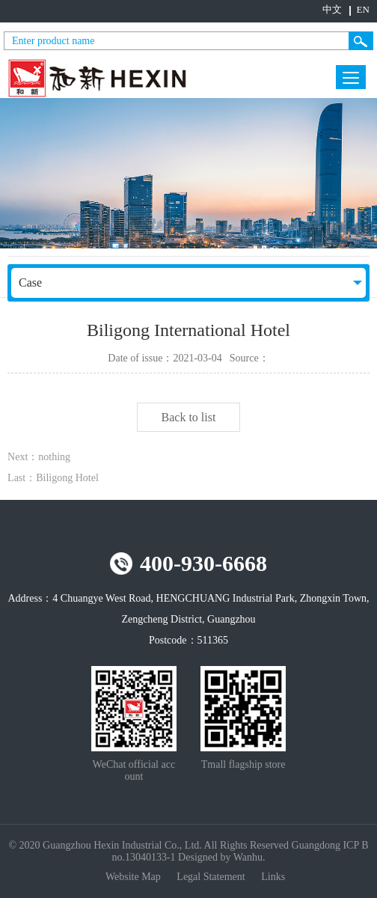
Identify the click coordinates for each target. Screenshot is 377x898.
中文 (332, 9)
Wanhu (248, 857)
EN (363, 9)
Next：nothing (38, 456)
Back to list (189, 417)
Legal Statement (212, 876)
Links (273, 876)
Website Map (134, 876)
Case (30, 282)
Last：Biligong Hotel (53, 477)
